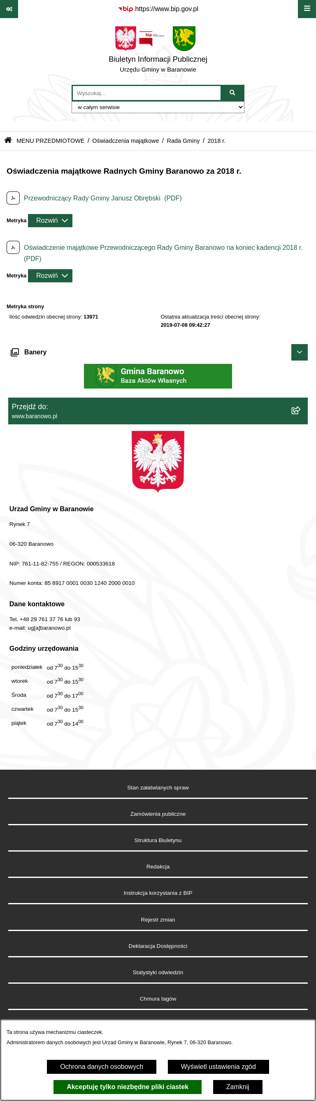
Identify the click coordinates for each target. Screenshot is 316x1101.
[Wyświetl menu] (307, 9)
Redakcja (158, 867)
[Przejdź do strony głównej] (158, 51)
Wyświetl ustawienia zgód (218, 1066)
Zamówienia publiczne (158, 814)
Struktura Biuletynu (158, 840)
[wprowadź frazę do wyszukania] (147, 93)
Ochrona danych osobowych (101, 1066)
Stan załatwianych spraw (158, 787)
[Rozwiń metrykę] (50, 220)
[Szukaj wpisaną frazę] (233, 93)
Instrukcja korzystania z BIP (158, 893)
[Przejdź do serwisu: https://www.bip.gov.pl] (158, 9)
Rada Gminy (183, 140)
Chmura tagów (158, 999)
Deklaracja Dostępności (158, 946)
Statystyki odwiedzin (158, 972)
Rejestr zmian (158, 920)
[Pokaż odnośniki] (9, 9)
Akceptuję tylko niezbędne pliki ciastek (127, 1086)
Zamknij (237, 1086)
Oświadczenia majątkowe (125, 140)
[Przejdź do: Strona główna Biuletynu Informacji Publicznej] (8, 141)
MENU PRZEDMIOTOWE (50, 140)
